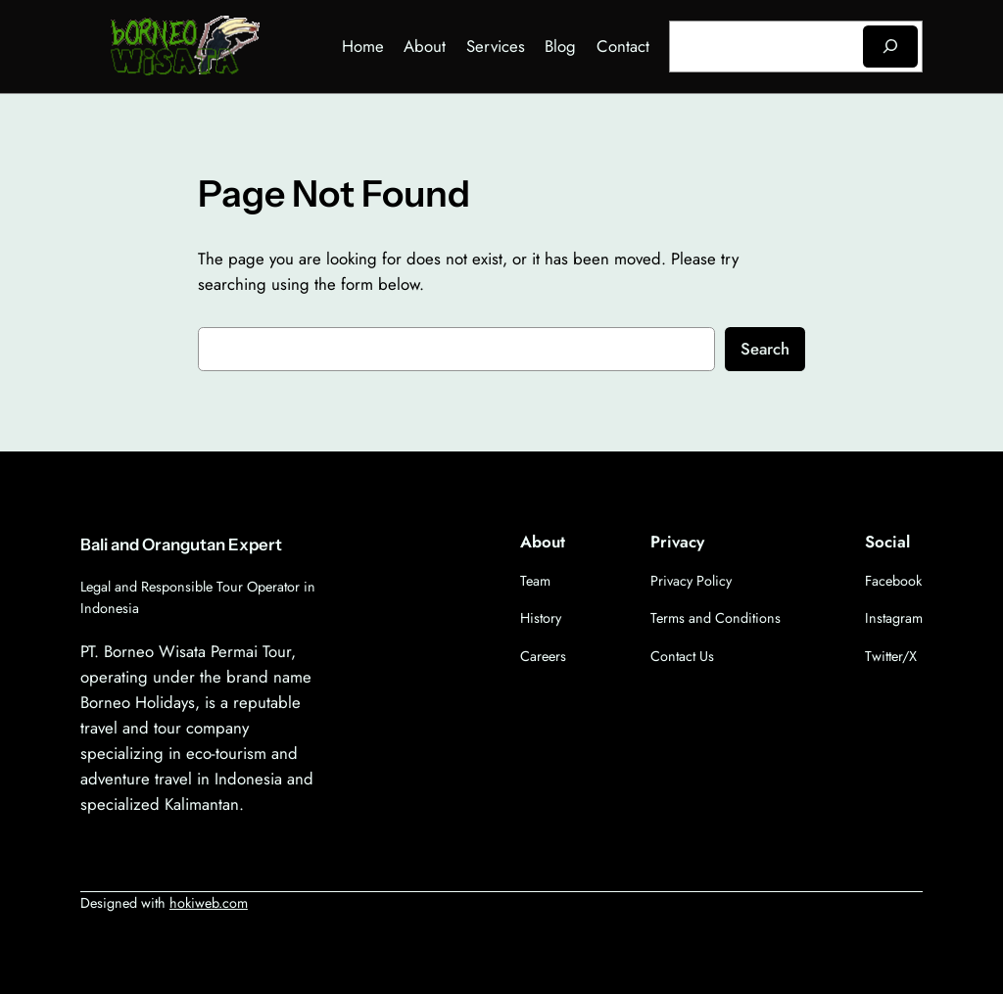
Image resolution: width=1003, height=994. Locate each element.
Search (764, 348)
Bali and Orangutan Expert (181, 544)
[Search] (890, 46)
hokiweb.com (208, 903)
